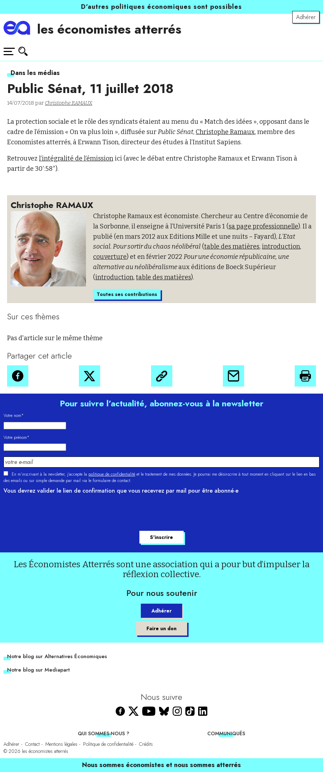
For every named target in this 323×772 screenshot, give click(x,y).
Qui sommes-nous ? (103, 733)
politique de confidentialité (111, 474)
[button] (17, 376)
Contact (32, 744)
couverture (110, 257)
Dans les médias (35, 72)
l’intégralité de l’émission (76, 158)
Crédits (146, 744)
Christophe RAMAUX (68, 103)
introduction (281, 246)
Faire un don (161, 628)
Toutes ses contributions (127, 294)
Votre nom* (14, 415)
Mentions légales (61, 744)
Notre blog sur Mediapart (38, 670)
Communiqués (226, 733)
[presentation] (57, 513)
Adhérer (306, 17)
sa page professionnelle (263, 226)
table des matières (231, 246)
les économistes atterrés (109, 29)
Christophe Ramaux (225, 132)
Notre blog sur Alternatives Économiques (57, 656)
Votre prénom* (16, 437)
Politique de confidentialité (108, 744)
